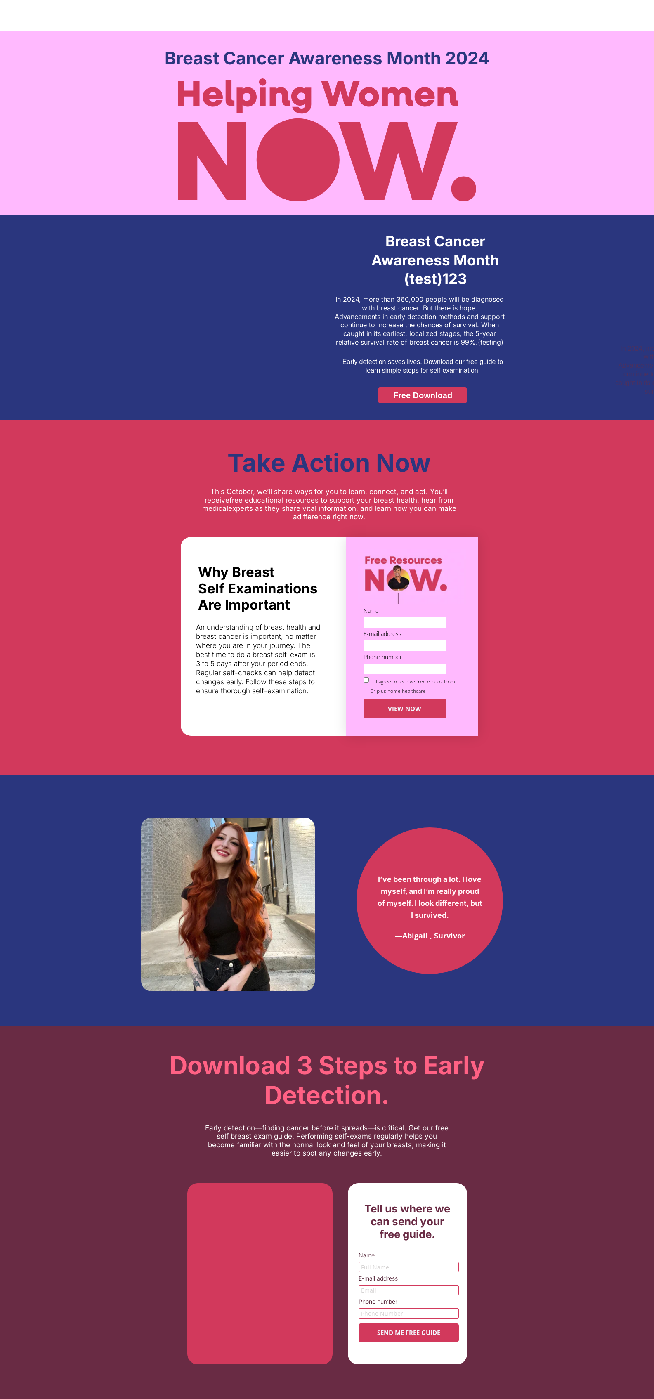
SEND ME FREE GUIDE (409, 1332)
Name (371, 611)
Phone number (383, 657)
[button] (422, 395)
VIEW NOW (405, 709)
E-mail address (382, 634)
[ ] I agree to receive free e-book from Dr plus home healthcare (412, 686)
